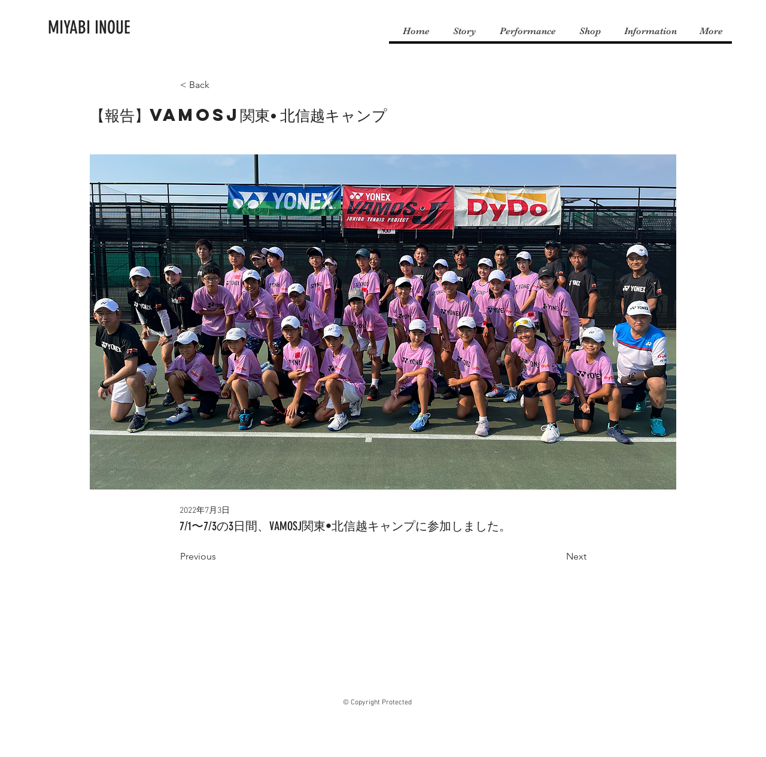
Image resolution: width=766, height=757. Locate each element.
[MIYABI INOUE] (89, 27)
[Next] (556, 556)
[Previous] (219, 556)
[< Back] (219, 85)
